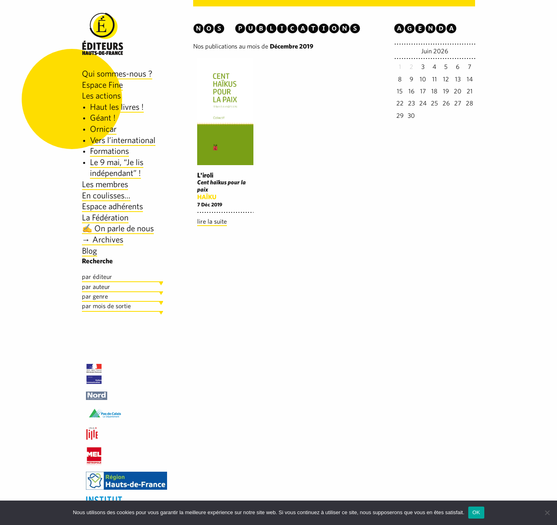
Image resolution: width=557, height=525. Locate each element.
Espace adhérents (112, 206)
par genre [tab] (95, 296)
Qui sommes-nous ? (117, 74)
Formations (109, 151)
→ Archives (102, 239)
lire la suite (212, 221)
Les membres (105, 184)
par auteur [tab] (96, 287)
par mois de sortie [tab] (106, 306)
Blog (89, 251)
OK (476, 512)
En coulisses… (106, 195)
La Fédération (105, 217)
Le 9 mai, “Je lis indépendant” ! (116, 167)
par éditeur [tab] (97, 277)
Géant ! (103, 118)
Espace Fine (102, 85)
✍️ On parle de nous (118, 228)
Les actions (101, 96)
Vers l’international (122, 140)
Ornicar (103, 129)
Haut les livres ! (117, 107)
